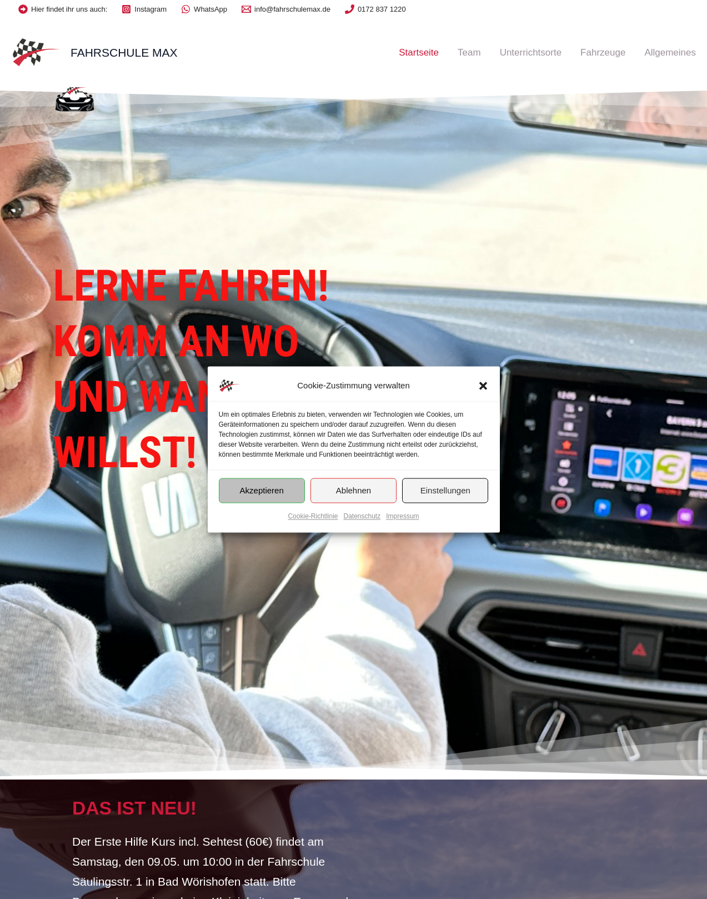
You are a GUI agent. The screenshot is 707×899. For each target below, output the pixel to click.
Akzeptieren (262, 490)
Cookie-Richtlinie (313, 516)
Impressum (402, 516)
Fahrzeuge (602, 52)
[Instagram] (144, 9)
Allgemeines (670, 52)
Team (469, 52)
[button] (483, 385)
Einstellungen (445, 490)
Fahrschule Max (124, 52)
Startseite (419, 52)
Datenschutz (362, 516)
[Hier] (63, 9)
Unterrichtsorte (530, 52)
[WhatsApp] (204, 9)
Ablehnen (353, 490)
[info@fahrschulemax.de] (286, 9)
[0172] (375, 9)
